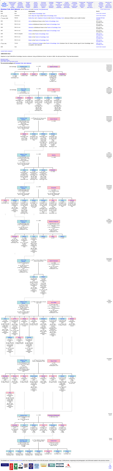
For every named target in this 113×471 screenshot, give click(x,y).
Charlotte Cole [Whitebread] (40, 9)
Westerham (58, 7)
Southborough (74, 6)
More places (90, 7)
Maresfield (28, 6)
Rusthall (59, 6)
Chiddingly (51, 2)
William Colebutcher (23, 155)
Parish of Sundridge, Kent (38, 13)
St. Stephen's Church (41, 18)
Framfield (51, 3)
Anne (5, 200)
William (30, 30)
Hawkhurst (20, 4)
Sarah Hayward (54, 260)
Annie (30, 34)
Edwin (30, 40)
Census (101, 2)
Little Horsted (20, 6)
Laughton (90, 4)
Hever (51, 4)
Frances (72, 200)
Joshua (30, 24)
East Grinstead (90, 2)
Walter (30, 37)
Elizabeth (62, 74)
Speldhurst (82, 6)
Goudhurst (66, 3)
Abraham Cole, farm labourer (10, 9)
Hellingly (36, 4)
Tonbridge (12, 7)
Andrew (58, 97)
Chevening (43, 2)
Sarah (24, 318)
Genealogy (101, 3)
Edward (43, 318)
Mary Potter (54, 361)
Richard (43, 74)
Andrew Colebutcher (23, 119)
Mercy (14, 376)
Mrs (54, 89)
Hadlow (82, 3)
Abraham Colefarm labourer (23, 440)
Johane (24, 74)
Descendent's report (5, 60)
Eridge (27, 3)
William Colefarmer (23, 302)
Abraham (31, 27)
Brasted (20, 2)
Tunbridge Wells (20, 7)
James (38, 97)
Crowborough (82, 2)
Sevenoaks (66, 6)
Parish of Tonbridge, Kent (57, 18)
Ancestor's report (4, 59)
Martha (53, 155)
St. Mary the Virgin (35, 15)
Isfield (74, 4)
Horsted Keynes (66, 4)
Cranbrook (74, 2)
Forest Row (43, 3)
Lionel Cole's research (101, 13)
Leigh (12, 6)
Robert (34, 200)
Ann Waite (53, 302)
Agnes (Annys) (53, 66)
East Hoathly (12, 3)
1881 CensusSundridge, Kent (99, 34)
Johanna (19, 97)
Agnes (24, 134)
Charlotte (14, 425)
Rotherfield (51, 6)
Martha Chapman (53, 221)
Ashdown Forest (12, 2)
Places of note (108, 7)
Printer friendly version (105, 9)
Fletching (36, 3)
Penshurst (43, 6)
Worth (82, 7)
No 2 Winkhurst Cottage (36, 43)
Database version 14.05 (16, 460)
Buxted (35, 2)
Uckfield (28, 7)
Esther (62, 425)
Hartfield (12, 4)
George (53, 74)
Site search (108, 4)
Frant (59, 3)
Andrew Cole (23, 66)
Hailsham (90, 3)
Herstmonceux (43, 4)
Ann (10, 392)
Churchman (34, 376)
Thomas (29, 337)
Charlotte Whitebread (53, 415)
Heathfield (28, 4)
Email (108, 3)
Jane (53, 200)
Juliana (29, 97)
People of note (108, 6)
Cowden (67, 2)
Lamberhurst (82, 4)
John (30, 21)
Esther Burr (31, 18)
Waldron (43, 7)
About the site (108, 2)
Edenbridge (20, 3)
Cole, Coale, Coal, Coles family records (9, 61)
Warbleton (51, 7)
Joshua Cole (27, 9)
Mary (53, 236)
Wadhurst (36, 7)
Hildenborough (59, 4)
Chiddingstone (59, 2)
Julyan (34, 74)
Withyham (74, 7)
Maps (101, 7)
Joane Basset (53, 119)
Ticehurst (90, 6)
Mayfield (35, 6)
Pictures (101, 4)
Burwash (28, 2)
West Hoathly (67, 7)
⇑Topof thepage (110, 466)
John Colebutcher (23, 89)
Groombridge (74, 3)
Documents (100, 6)
